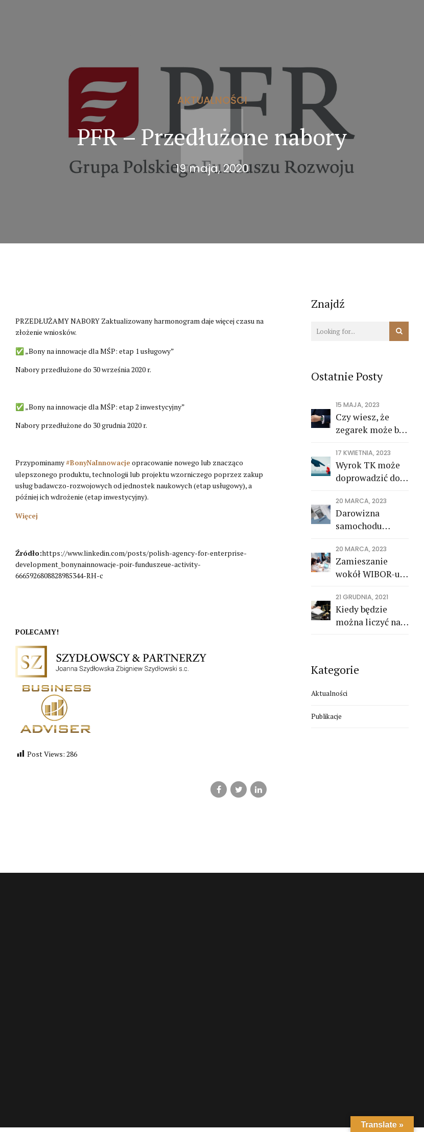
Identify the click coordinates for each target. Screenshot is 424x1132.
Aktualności (212, 100)
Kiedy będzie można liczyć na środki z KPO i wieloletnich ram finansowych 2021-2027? (370, 615)
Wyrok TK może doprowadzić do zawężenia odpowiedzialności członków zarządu (372, 471)
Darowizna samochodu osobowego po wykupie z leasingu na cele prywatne (368, 519)
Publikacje (327, 717)
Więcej (26, 515)
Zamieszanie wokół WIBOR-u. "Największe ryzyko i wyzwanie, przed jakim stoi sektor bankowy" (370, 567)
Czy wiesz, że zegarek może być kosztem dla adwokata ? (372, 423)
